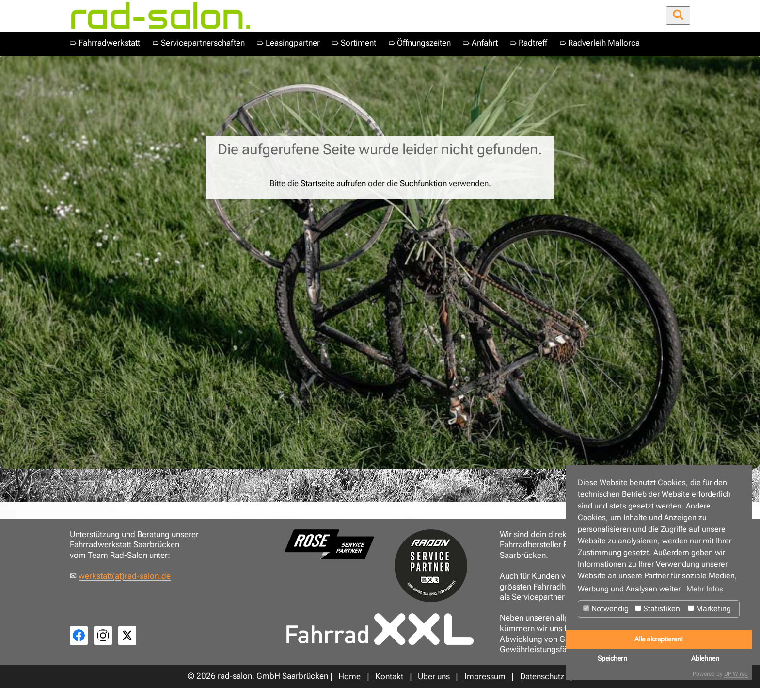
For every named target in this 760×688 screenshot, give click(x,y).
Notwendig (606, 608)
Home (86, 477)
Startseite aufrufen (333, 183)
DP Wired (736, 674)
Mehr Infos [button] (704, 588)
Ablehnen (705, 659)
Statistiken (657, 608)
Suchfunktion (423, 183)
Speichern (612, 659)
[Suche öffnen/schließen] (678, 15)
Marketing (709, 608)
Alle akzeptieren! (658, 639)
